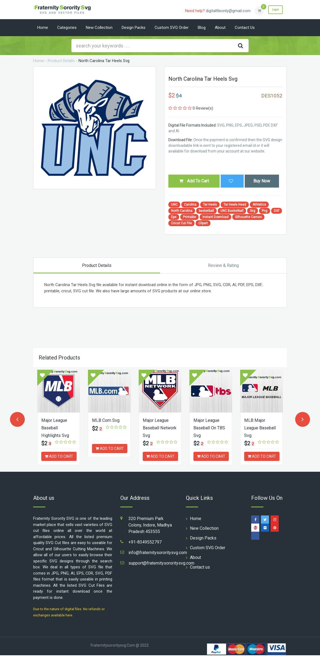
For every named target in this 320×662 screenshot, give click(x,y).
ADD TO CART (59, 456)
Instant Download (215, 217)
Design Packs (133, 27)
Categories (67, 27)
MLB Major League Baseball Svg (257, 427)
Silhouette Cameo (248, 217)
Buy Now (261, 181)
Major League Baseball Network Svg (157, 427)
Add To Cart (194, 181)
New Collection (99, 27)
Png (264, 211)
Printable (189, 217)
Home (42, 27)
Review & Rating (223, 265)
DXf (276, 211)
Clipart (203, 223)
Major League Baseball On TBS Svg (207, 427)
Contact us (245, 27)
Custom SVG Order (172, 27)
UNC (174, 204)
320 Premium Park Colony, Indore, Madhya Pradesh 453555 (150, 532)
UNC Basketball (231, 211)
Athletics (259, 204)
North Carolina (181, 211)
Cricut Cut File (181, 223)
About (220, 27)
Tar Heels (210, 204)
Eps (173, 217)
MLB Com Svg (107, 420)
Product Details (61, 60)
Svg (252, 211)
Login (273, 10)
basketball (206, 211)
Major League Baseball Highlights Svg (56, 427)
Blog (202, 27)
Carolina (190, 204)
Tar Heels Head (234, 204)
